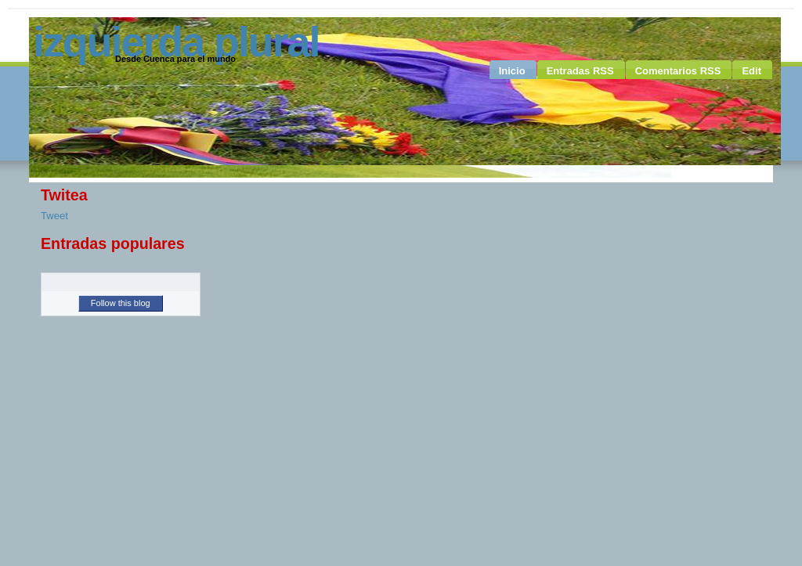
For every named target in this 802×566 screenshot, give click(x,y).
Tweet (54, 216)
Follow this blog (120, 303)
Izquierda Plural (176, 41)
